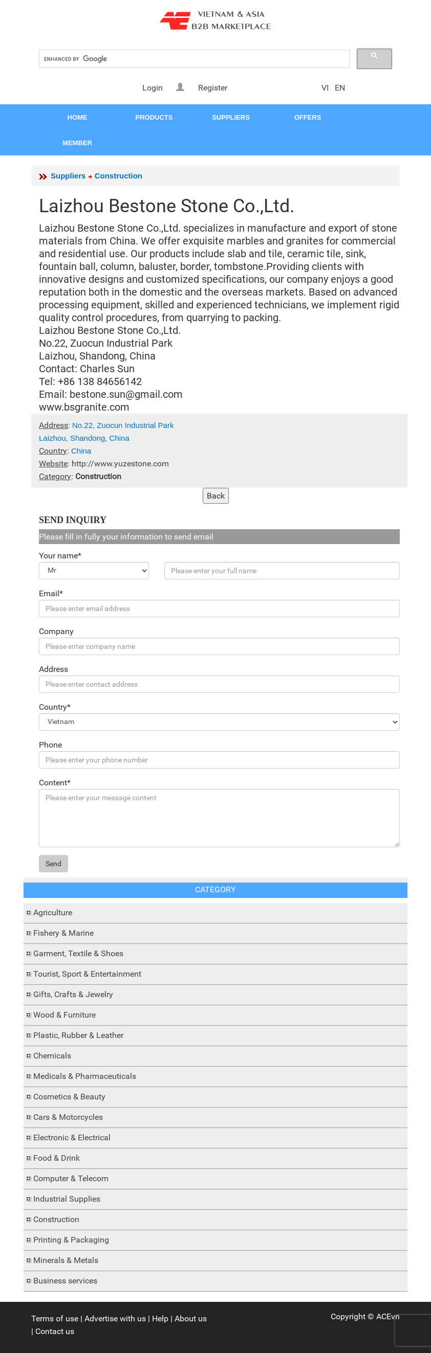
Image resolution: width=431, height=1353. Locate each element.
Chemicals (52, 1056)
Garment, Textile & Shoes (78, 953)
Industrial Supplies (66, 1199)
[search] (193, 59)
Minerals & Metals (65, 1260)
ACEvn (388, 1316)
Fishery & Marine (63, 933)
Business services (65, 1281)
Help (160, 1318)
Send (53, 864)
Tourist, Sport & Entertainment (87, 974)
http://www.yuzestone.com (120, 463)
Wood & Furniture (64, 1015)
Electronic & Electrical (72, 1137)
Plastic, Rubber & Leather (78, 1035)
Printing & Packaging (71, 1240)
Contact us (54, 1331)
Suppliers (68, 175)
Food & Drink (56, 1158)
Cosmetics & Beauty (69, 1096)
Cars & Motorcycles (68, 1117)
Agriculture (52, 912)
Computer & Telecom (71, 1178)
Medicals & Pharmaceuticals (84, 1076)
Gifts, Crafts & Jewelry (73, 994)
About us (191, 1318)
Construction (56, 1219)
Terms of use (54, 1318)
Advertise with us (115, 1318)
